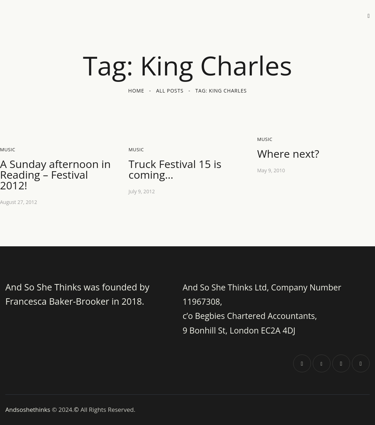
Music (7, 149)
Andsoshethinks (28, 409)
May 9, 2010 (271, 170)
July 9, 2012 (141, 191)
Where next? (288, 153)
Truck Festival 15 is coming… (174, 169)
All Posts (170, 90)
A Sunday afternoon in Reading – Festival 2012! (55, 175)
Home (136, 90)
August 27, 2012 (18, 202)
